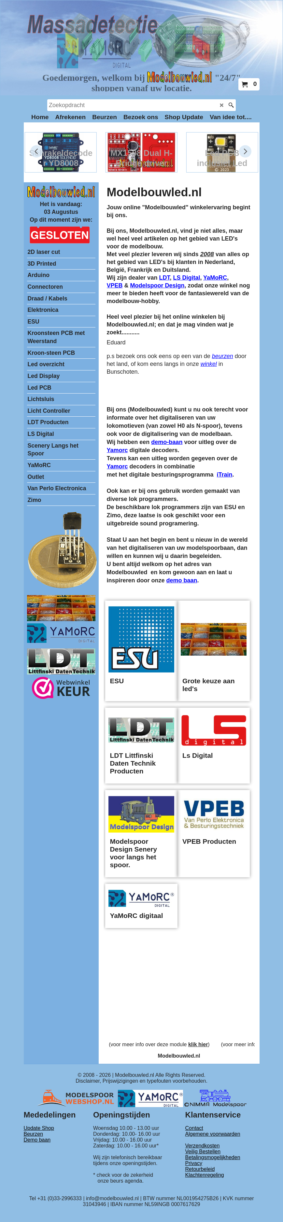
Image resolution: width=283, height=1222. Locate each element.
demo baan (181, 580)
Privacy (193, 1163)
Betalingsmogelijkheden (212, 1157)
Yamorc (117, 450)
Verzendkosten (202, 1145)
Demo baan (37, 1140)
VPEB (115, 285)
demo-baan (166, 442)
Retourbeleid (200, 1169)
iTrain (225, 474)
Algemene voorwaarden (212, 1134)
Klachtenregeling (204, 1175)
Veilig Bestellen (203, 1151)
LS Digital (186, 277)
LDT (164, 277)
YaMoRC (215, 277)
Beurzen (33, 1134)
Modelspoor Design (157, 285)
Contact (194, 1128)
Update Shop (39, 1128)
